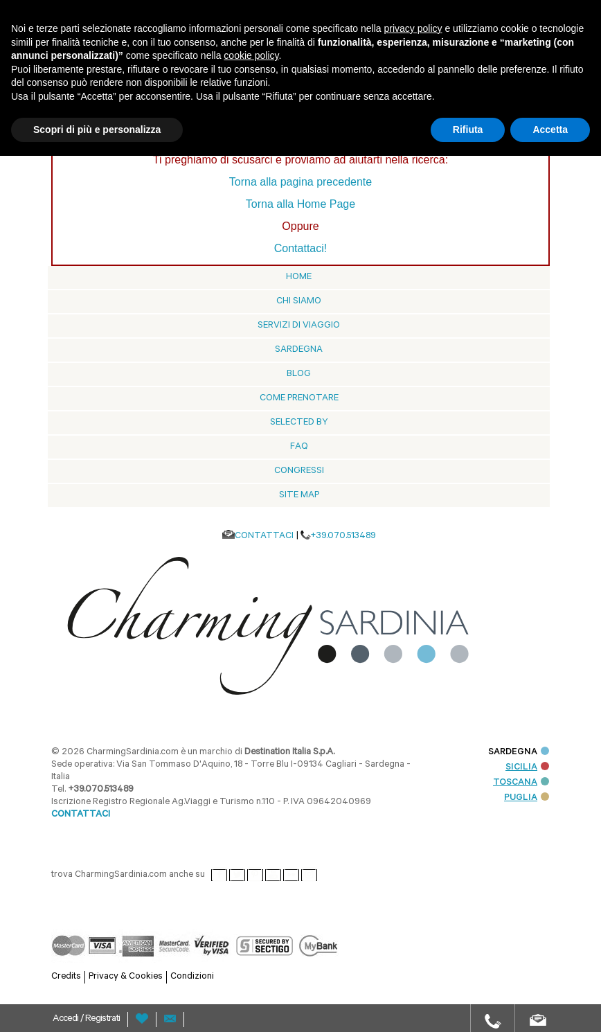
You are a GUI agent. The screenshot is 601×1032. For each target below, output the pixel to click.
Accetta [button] (550, 129)
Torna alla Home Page (300, 204)
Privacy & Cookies (126, 977)
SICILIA (527, 768)
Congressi (299, 471)
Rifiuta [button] (468, 129)
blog (299, 374)
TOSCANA (521, 783)
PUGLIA (526, 798)
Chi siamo (298, 301)
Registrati (102, 1019)
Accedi (66, 1019)
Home (299, 277)
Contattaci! (300, 248)
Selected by (299, 423)
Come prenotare (299, 398)
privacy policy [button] (413, 28)
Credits (66, 977)
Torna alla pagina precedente (300, 182)
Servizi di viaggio (299, 326)
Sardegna (299, 350)
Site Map (299, 495)
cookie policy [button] (251, 55)
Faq (299, 447)
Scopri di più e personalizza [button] (97, 129)
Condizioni (192, 977)
